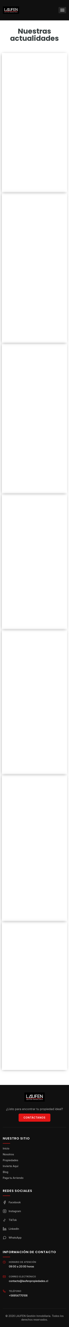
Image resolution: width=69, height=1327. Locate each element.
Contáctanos (34, 1117)
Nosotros (8, 1154)
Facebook (12, 1202)
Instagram (12, 1211)
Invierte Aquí (10, 1166)
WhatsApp (12, 1238)
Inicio (6, 1148)
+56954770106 (18, 1295)
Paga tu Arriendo (13, 1177)
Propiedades (10, 1160)
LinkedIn (11, 1229)
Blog (5, 1172)
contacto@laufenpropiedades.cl (28, 1281)
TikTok (10, 1220)
